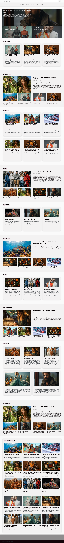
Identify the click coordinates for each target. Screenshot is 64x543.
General (42, 4)
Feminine (32, 4)
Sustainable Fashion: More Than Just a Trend (51, 218)
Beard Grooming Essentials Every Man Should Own (17, 11)
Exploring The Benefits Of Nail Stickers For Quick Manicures (51, 124)
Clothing (22, 4)
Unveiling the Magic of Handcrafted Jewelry (29, 55)
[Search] (50, 1)
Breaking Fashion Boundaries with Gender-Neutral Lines (39, 29)
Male (37, 4)
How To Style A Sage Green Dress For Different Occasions (45, 78)
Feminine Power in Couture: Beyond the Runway (11, 218)
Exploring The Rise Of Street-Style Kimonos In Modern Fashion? (31, 125)
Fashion (27, 4)
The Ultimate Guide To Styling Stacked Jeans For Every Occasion (51, 56)
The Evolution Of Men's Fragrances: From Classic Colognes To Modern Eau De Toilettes (39, 197)
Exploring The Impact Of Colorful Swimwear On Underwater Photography (9, 103)
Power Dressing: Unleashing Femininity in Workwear (50, 357)
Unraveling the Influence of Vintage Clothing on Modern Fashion (9, 29)
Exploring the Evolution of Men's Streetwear (44, 172)
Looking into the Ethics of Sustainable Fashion (8, 197)
